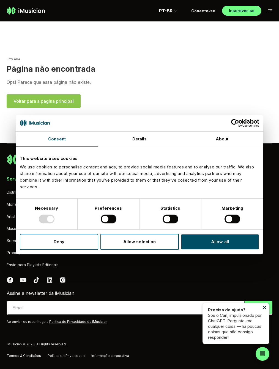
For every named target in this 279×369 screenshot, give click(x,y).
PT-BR (168, 10)
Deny (59, 241)
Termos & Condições (24, 356)
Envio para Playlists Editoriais (33, 264)
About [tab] (222, 139)
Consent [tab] (57, 139)
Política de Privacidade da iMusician (78, 322)
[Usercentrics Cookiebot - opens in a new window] (235, 123)
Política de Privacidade (66, 356)
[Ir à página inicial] (26, 11)
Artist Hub (15, 216)
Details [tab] (139, 139)
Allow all (220, 241)
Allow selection (139, 241)
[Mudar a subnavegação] (270, 11)
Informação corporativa (110, 356)
